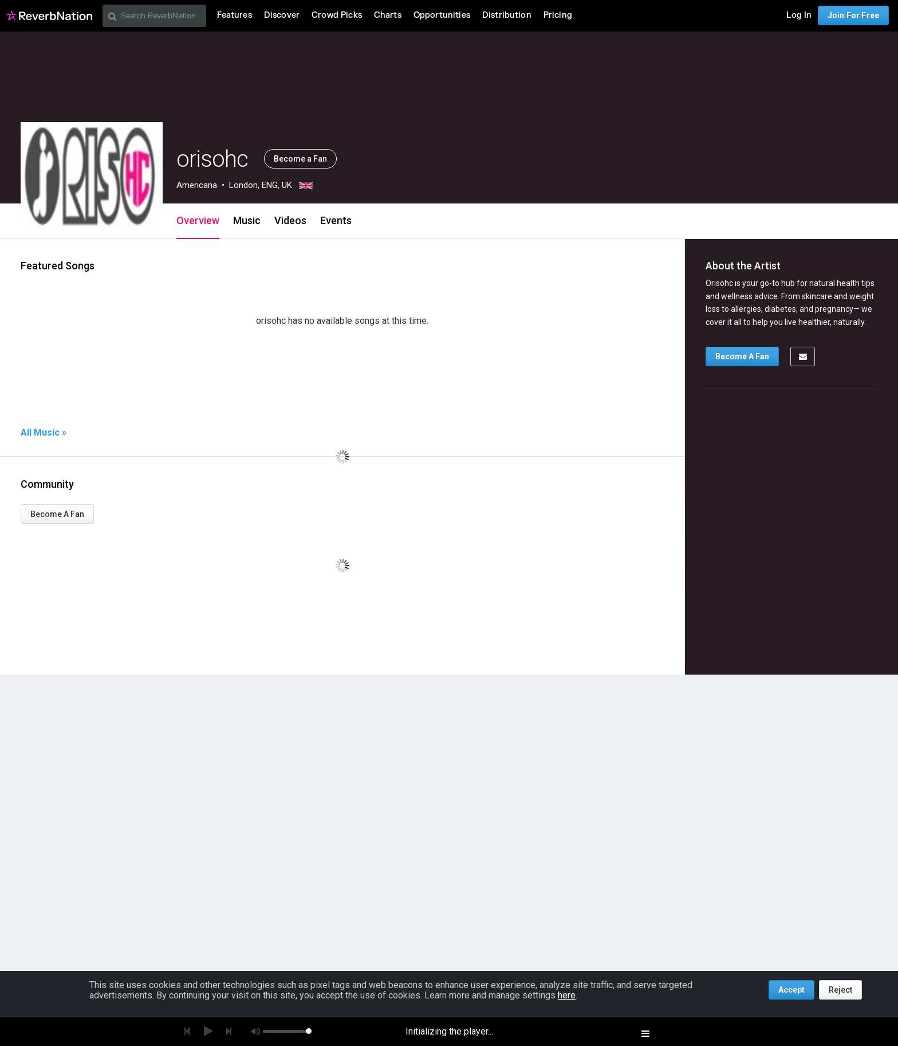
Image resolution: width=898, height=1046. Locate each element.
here (567, 995)
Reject (840, 989)
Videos (290, 220)
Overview (197, 220)
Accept (791, 989)
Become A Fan (57, 514)
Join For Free (853, 15)
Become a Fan (300, 158)
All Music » (43, 433)
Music (247, 220)
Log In (799, 15)
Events (336, 220)
